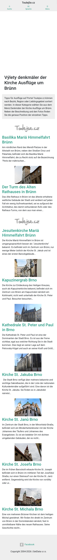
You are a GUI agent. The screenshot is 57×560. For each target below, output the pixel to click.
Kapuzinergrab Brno (19, 280)
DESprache (28, 7)
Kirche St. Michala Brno (22, 509)
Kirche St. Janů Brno (20, 419)
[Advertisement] (28, 44)
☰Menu (47, 7)
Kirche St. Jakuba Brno (22, 374)
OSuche (9, 7)
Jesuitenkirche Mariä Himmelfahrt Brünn (20, 233)
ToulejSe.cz (28, 2)
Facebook (27, 544)
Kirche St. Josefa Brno (21, 464)
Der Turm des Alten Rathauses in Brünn (19, 189)
